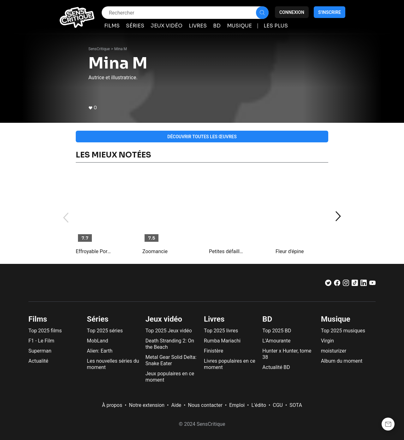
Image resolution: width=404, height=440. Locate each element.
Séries (97, 319)
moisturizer (333, 351)
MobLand (97, 341)
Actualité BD (276, 367)
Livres (214, 319)
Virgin (327, 341)
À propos (112, 405)
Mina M (120, 49)
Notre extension (147, 405)
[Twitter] (328, 284)
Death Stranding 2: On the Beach (170, 344)
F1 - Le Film (41, 341)
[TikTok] (355, 284)
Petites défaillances (227, 251)
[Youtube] (372, 284)
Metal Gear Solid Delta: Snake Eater (171, 360)
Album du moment (342, 361)
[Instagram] (346, 284)
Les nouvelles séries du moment (113, 364)
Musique (335, 319)
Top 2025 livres (221, 331)
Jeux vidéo (164, 319)
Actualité (38, 361)
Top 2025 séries (105, 331)
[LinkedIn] (363, 284)
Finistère (213, 351)
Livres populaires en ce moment (229, 364)
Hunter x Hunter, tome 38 (286, 354)
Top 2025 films (45, 331)
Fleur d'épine (290, 251)
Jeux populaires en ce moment (170, 377)
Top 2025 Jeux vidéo (169, 331)
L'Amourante (276, 341)
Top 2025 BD (276, 331)
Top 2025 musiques (343, 331)
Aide (176, 405)
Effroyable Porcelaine (94, 251)
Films (37, 319)
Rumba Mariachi (222, 341)
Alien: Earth (99, 351)
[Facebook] (337, 284)
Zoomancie (155, 251)
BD (267, 319)
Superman (39, 351)
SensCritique (99, 49)
